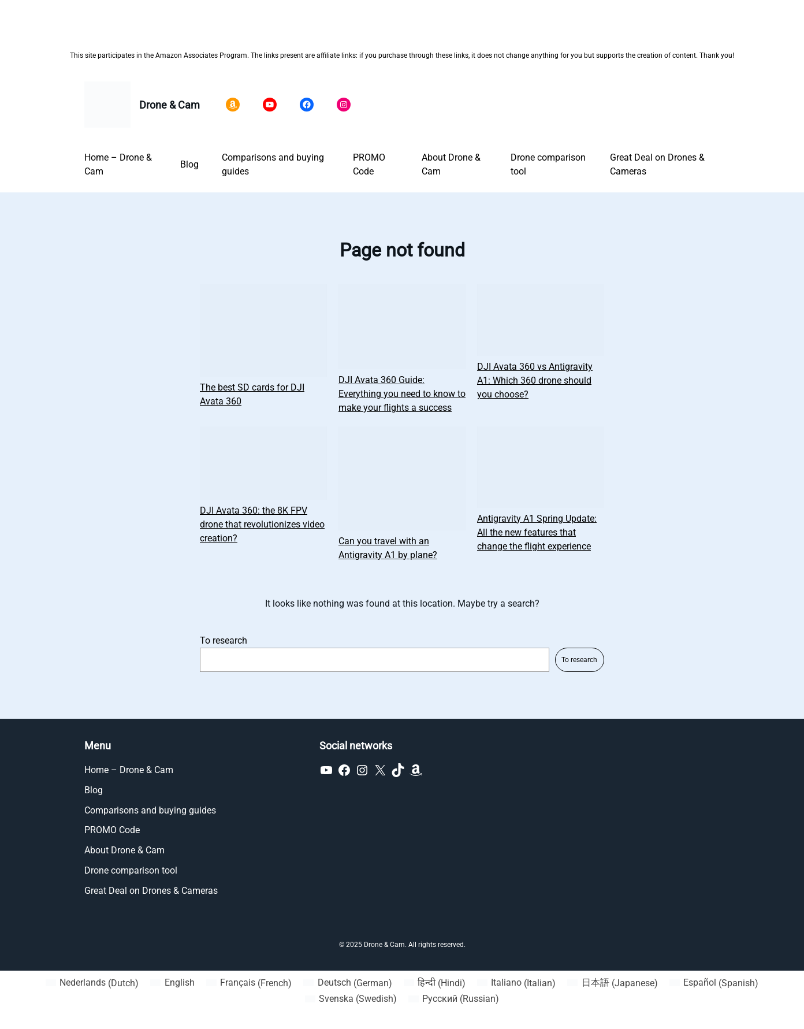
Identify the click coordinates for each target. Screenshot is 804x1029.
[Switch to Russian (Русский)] (454, 999)
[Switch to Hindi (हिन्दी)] (434, 983)
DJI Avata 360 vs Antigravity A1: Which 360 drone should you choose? (535, 380)
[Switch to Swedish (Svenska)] (351, 999)
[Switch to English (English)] (172, 983)
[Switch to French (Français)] (248, 983)
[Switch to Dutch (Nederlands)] (92, 983)
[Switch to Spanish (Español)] (714, 983)
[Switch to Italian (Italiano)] (516, 983)
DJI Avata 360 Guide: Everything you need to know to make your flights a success (402, 393)
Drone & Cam (169, 105)
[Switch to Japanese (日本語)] (612, 983)
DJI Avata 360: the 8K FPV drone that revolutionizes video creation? (262, 524)
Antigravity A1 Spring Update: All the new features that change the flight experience (537, 532)
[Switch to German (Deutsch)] (347, 983)
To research (223, 640)
